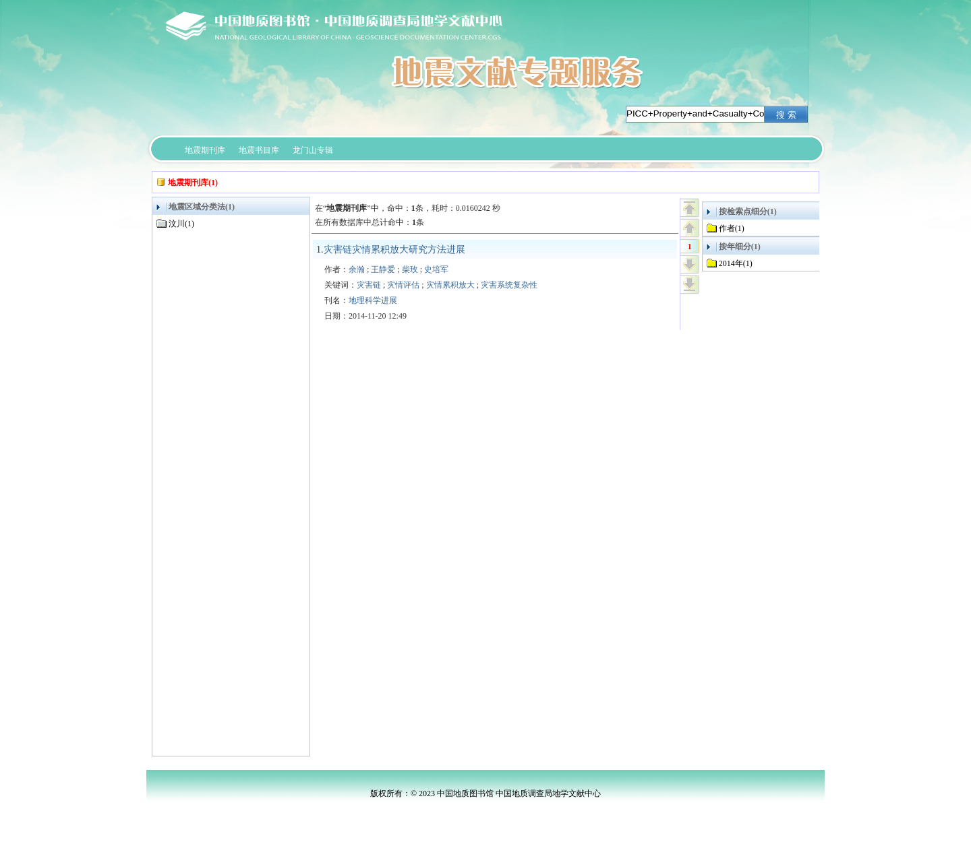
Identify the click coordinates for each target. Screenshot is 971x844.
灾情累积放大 (450, 285)
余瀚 (357, 269)
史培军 (436, 269)
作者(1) (731, 228)
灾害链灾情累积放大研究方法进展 (394, 250)
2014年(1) (736, 263)
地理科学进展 (373, 300)
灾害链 (369, 285)
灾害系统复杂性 (509, 285)
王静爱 (383, 269)
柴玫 (410, 269)
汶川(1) (181, 223)
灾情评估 (403, 285)
